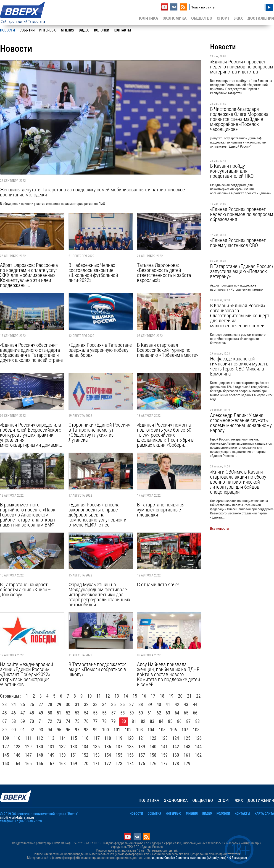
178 (175, 763)
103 (139, 729)
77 (95, 721)
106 (173, 729)
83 (152, 721)
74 (68, 721)
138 (130, 746)
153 (96, 755)
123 (164, 738)
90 (13, 729)
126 (198, 738)
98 (86, 729)
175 (141, 763)
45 (4, 713)
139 (141, 746)
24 (13, 704)
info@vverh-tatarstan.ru (17, 817)
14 (126, 696)
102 (128, 729)
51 (59, 713)
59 (131, 713)
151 (73, 755)
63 (168, 713)
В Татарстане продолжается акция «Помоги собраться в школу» (97, 669)
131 (51, 746)
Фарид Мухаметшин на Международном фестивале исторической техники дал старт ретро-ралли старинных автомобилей (99, 594)
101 (116, 729)
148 (39, 755)
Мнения (67, 30)
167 (51, 763)
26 (31, 704)
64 (177, 713)
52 (68, 713)
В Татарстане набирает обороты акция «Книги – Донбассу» (25, 589)
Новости (7, 30)
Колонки (101, 30)
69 (23, 721)
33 (95, 704)
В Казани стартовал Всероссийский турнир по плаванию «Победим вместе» (167, 349)
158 (153, 755)
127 (5, 746)
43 (186, 704)
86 (179, 721)
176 (153, 763)
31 (77, 704)
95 (59, 729)
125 (187, 738)
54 (86, 713)
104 (151, 729)
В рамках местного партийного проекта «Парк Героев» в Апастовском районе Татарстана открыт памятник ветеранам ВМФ (27, 514)
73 (59, 721)
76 (86, 721)
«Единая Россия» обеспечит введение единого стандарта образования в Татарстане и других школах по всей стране (31, 352)
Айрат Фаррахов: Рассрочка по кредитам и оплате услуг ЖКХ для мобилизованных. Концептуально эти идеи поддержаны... (29, 275)
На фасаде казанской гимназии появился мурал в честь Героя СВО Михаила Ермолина (239, 366)
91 (23, 729)
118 (107, 738)
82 (143, 721)
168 (62, 763)
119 (119, 738)
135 (96, 746)
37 (131, 704)
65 (186, 713)
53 (77, 713)
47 (23, 713)
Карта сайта (264, 814)
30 (68, 704)
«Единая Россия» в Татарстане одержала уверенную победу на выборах (100, 349)
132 (62, 746)
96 (68, 729)
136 (107, 746)
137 (119, 746)
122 (153, 738)
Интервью (47, 30)
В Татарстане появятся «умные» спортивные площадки (160, 509)
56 (104, 713)
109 (5, 738)
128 (17, 746)
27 (41, 704)
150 (62, 755)
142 (175, 746)
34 (104, 704)
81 (134, 721)
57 (113, 713)
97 (77, 729)
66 (195, 713)
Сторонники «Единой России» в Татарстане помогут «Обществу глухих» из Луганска (99, 432)
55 (95, 713)
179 (187, 763)
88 (197, 721)
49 (41, 713)
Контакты (122, 30)
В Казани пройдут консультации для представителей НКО (232, 170)
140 (153, 746)
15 (135, 696)
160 (175, 755)
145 (5, 755)
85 (170, 721)
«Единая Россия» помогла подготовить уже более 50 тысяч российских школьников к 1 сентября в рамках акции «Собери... (165, 434)
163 (5, 763)
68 (13, 721)
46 (13, 713)
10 (89, 696)
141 (164, 746)
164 (17, 763)
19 (171, 696)
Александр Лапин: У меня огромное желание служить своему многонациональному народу (241, 423)
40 (159, 704)
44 (195, 704)
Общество (201, 18)
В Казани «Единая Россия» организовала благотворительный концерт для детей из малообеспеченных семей (239, 315)
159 (164, 755)
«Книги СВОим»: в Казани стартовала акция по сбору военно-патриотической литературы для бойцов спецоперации (238, 481)
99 (95, 729)
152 (85, 755)
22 (198, 696)
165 (28, 763)
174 (130, 763)
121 (141, 738)
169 (73, 763)
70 (31, 721)
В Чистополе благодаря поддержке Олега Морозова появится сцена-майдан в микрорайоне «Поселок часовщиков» (239, 119)
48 (31, 713)
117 (96, 738)
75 (77, 721)
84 (161, 721)
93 (41, 729)
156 (130, 755)
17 (153, 696)
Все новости (219, 528)
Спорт (223, 18)
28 (50, 704)
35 (113, 704)
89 (4, 729)
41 (168, 704)
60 (140, 713)
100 (105, 729)
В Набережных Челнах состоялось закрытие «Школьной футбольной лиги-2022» (93, 273)
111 (28, 738)
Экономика (175, 18)
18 (162, 696)
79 (113, 721)
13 (116, 696)
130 (39, 746)
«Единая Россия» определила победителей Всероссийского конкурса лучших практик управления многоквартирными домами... (31, 434)
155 (119, 755)
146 (17, 755)
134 (85, 746)
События (26, 30)
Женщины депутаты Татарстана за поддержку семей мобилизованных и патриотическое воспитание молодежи (92, 192)
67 (4, 721)
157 (141, 755)
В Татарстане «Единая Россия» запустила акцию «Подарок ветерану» (242, 271)
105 (162, 729)
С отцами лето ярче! (158, 584)
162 (198, 755)
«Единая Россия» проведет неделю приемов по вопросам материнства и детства (241, 66)
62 (159, 713)
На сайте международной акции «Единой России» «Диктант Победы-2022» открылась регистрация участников (26, 674)
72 (50, 721)
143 (187, 746)
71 (41, 721)
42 (177, 704)
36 (122, 704)
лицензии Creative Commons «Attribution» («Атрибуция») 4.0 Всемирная (198, 858)
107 (185, 729)
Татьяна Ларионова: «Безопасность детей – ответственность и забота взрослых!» (164, 273)
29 (59, 704)
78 (104, 721)
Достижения (260, 18)
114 (62, 738)
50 (50, 713)
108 (196, 729)
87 (188, 721)
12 (107, 696)
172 (107, 763)
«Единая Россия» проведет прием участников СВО (238, 243)
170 (85, 763)
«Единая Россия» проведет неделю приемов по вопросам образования (241, 214)
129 (28, 746)
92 (31, 729)
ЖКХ (238, 18)
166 (39, 763)
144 (198, 746)
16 (144, 696)
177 (164, 763)
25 (23, 704)
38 (140, 704)
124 (175, 738)
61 (150, 713)
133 (73, 746)
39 (150, 704)
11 (98, 696)
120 (130, 738)
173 (119, 763)
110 (17, 738)
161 (187, 755)
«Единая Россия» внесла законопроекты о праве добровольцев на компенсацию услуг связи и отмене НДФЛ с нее (97, 514)
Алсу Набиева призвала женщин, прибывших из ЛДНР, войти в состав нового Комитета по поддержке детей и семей (168, 674)
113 (51, 738)
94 (50, 729)
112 (39, 738)
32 (86, 704)
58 (122, 713)
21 (189, 696)
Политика (147, 18)
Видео (84, 30)
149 (51, 755)
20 (180, 696)
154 (107, 755)
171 (96, 763)
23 (4, 704)
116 (85, 738)
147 (28, 755)
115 (73, 738)
